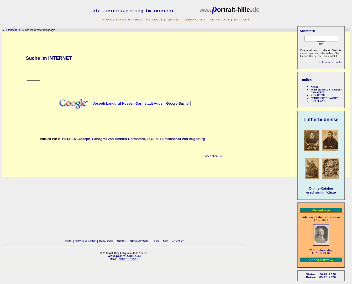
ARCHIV (173, 19)
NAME (315, 86)
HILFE (214, 19)
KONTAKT (242, 19)
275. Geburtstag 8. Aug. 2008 (321, 251)
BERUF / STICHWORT (324, 98)
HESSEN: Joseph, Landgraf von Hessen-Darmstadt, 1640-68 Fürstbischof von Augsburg (134, 139)
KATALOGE (154, 19)
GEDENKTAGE (194, 19)
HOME (107, 19)
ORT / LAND (318, 101)
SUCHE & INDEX (128, 19)
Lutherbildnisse (321, 119)
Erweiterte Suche (332, 62)
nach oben (211, 156)
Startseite (11, 30)
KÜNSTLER (318, 95)
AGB (226, 19)
